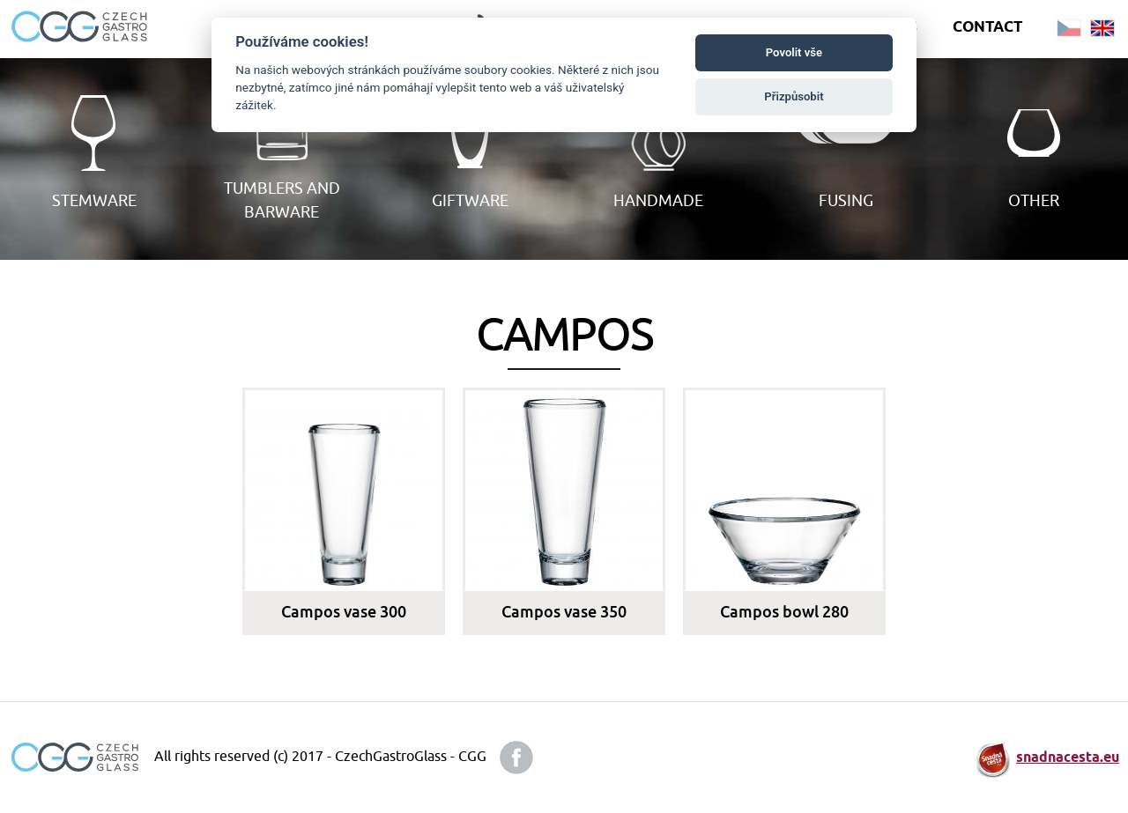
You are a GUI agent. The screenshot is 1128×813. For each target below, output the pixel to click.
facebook (516, 757)
